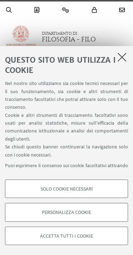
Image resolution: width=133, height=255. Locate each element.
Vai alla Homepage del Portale (21, 36)
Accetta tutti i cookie (66, 236)
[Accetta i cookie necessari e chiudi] (122, 57)
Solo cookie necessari (66, 189)
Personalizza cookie (66, 212)
